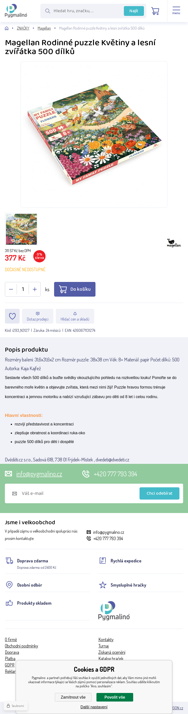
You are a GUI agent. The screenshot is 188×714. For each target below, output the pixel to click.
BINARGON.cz (173, 707)
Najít (133, 11)
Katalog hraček (110, 658)
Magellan (44, 28)
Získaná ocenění (111, 652)
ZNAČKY (23, 28)
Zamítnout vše (73, 697)
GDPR (9, 665)
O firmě (11, 639)
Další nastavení (94, 707)
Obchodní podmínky (21, 645)
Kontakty (106, 639)
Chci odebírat (160, 493)
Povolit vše (115, 697)
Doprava (12, 652)
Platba (10, 658)
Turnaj (103, 645)
